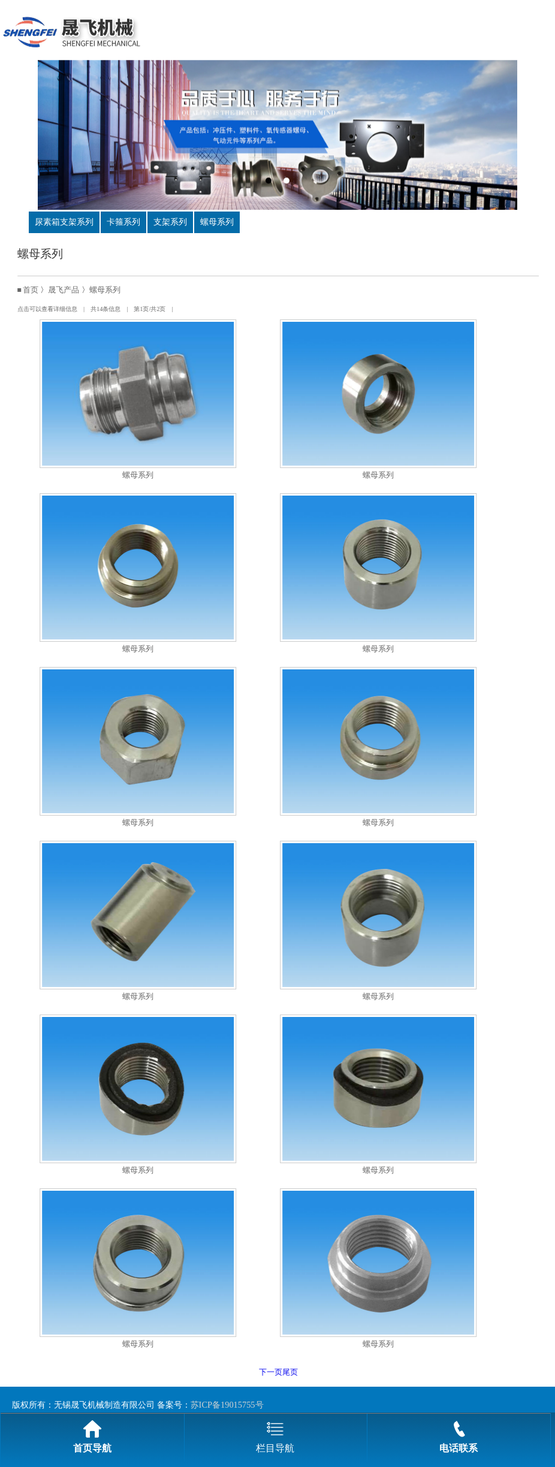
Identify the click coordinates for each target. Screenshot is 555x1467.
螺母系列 (217, 222)
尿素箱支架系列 (64, 222)
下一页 (282, 1372)
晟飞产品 (76, 290)
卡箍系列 (123, 222)
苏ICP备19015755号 (227, 1404)
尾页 (302, 1372)
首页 (42, 290)
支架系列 (170, 222)
